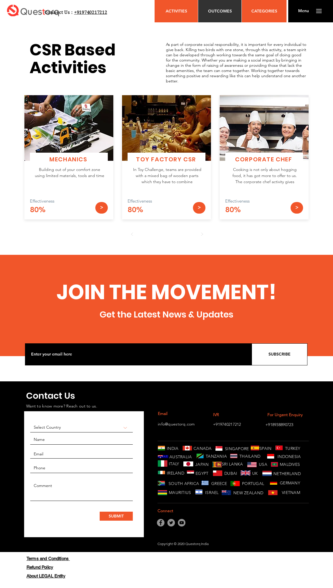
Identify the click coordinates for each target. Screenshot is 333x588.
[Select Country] (81, 427)
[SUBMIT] (116, 516)
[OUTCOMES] (219, 11)
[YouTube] (181, 522)
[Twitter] (171, 522)
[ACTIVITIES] (176, 11)
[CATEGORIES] (264, 11)
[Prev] (132, 234)
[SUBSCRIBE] (279, 354)
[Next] (202, 234)
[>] (101, 208)
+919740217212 (90, 12)
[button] (303, 11)
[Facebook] (160, 522)
